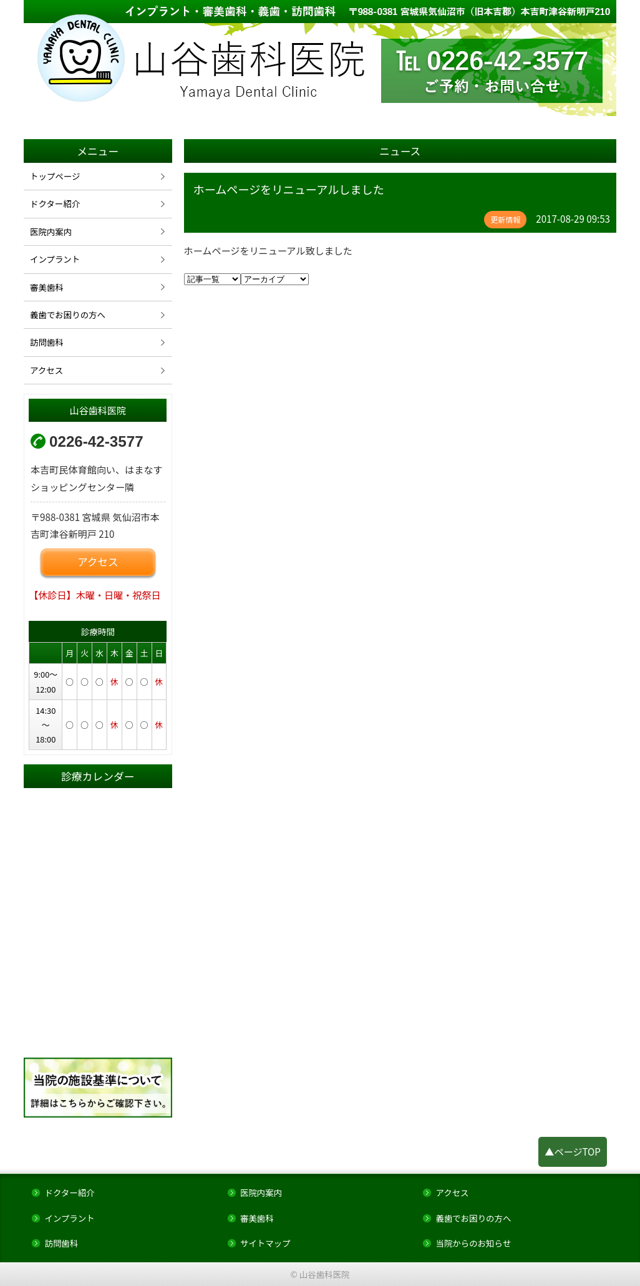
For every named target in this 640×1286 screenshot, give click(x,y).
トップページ (55, 176)
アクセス (46, 370)
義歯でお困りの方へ (67, 314)
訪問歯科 (47, 342)
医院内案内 (51, 231)
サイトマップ (265, 1243)
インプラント (55, 259)
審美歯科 (47, 287)
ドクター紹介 (55, 203)
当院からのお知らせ (473, 1243)
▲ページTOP (573, 1151)
